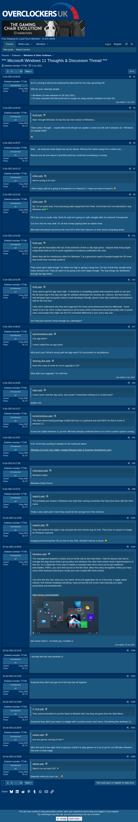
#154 (133, 702)
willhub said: (38, 764)
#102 (133, 518)
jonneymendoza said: (42, 334)
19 (21, 71)
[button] (32, 44)
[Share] (130, 77)
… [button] (16, 71)
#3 (134, 108)
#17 (133, 327)
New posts (8, 49)
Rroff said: (37, 115)
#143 (133, 547)
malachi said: (38, 496)
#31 (133, 437)
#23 (133, 409)
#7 (134, 168)
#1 (134, 77)
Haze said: (37, 390)
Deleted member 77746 (15, 65)
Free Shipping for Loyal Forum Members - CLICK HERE (28, 39)
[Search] (132, 44)
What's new (23, 44)
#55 (133, 463)
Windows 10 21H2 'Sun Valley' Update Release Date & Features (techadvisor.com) (71, 450)
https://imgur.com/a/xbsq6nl (45, 595)
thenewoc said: (39, 554)
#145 (133, 650)
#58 (133, 489)
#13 (133, 280)
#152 (133, 676)
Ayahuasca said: (40, 470)
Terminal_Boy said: (41, 361)
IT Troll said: (38, 709)
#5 (134, 143)
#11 (133, 236)
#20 (133, 383)
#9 (134, 194)
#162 (133, 728)
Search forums (23, 49)
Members (40, 44)
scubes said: (38, 735)
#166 (133, 756)
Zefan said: (37, 176)
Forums (9, 44)
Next (27, 71)
